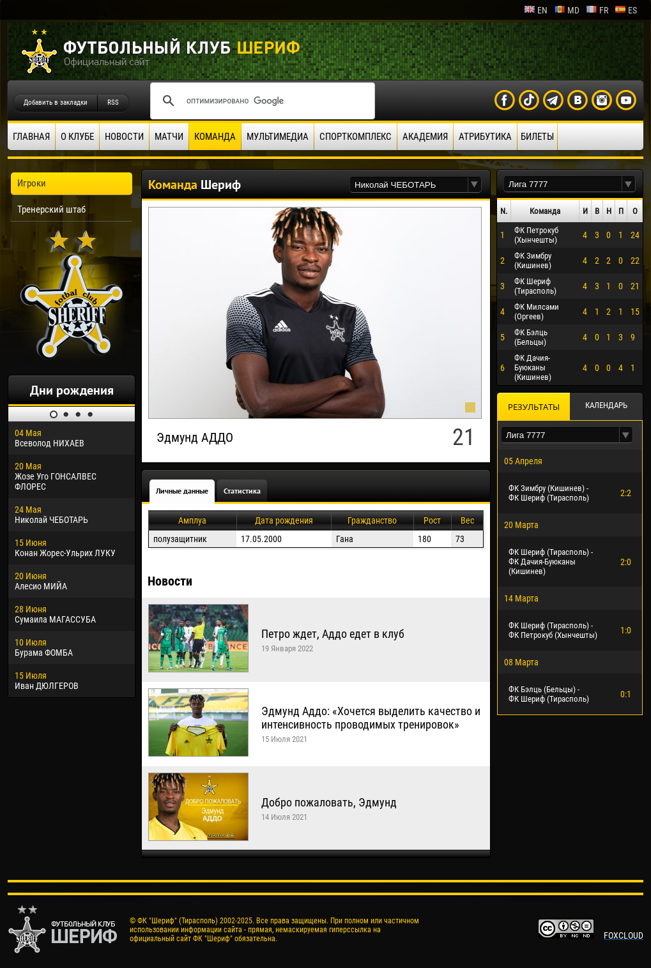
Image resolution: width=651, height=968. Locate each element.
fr (597, 10)
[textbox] (408, 185)
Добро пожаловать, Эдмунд (329, 802)
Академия (425, 136)
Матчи (169, 136)
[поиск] (261, 101)
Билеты (537, 136)
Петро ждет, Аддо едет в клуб (332, 633)
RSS (113, 102)
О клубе (77, 136)
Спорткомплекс (355, 136)
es (626, 10)
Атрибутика (485, 136)
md (566, 10)
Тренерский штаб (51, 209)
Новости (124, 136)
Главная (31, 136)
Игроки (31, 183)
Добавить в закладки (56, 102)
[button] (475, 185)
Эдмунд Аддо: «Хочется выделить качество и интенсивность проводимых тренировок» (370, 717)
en (536, 10)
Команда (215, 136)
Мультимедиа (278, 136)
